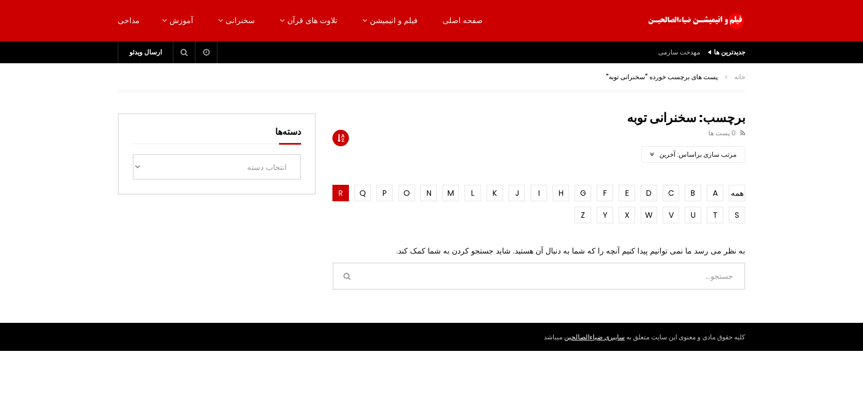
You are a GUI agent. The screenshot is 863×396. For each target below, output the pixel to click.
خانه (739, 76)
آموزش (181, 20)
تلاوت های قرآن (312, 20)
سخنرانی (240, 20)
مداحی (129, 20)
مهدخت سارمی (679, 52)
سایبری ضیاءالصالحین (594, 337)
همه (737, 193)
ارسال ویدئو (145, 52)
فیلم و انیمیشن (394, 20)
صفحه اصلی (463, 20)
